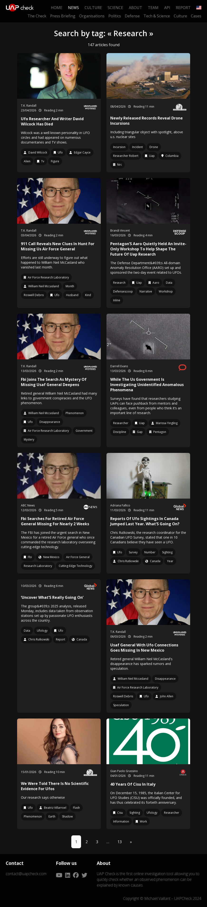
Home (56, 7)
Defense (132, 16)
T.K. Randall (28, 106)
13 (119, 841)
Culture (93, 7)
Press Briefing (62, 16)
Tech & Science (157, 16)
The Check (37, 16)
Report (183, 7)
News (73, 7)
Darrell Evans (119, 366)
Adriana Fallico (120, 505)
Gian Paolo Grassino (124, 771)
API (167, 7)
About (135, 7)
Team (153, 7)
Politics (114, 16)
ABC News (28, 505)
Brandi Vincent (120, 230)
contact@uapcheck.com (26, 873)
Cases (196, 16)
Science (115, 7)
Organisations (92, 16)
